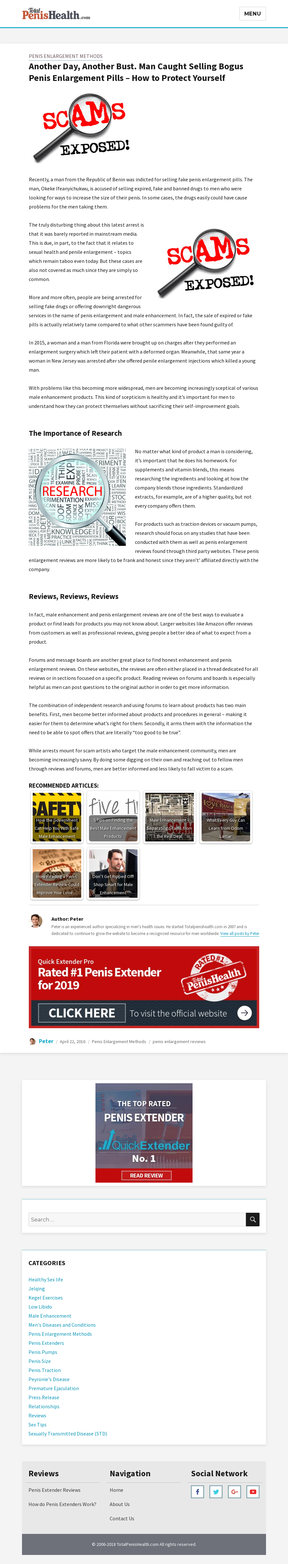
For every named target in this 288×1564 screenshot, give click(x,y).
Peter (46, 1041)
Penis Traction (44, 1370)
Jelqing (36, 1288)
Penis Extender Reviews (54, 1490)
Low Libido (40, 1306)
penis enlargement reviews (179, 1041)
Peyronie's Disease (49, 1379)
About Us (120, 1504)
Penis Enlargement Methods (66, 56)
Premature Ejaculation (53, 1388)
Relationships (44, 1406)
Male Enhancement (50, 1315)
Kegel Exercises (45, 1297)
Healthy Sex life (45, 1279)
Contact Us (122, 1518)
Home (116, 1490)
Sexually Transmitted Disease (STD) (67, 1433)
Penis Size (39, 1361)
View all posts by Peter (239, 933)
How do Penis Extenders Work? (62, 1504)
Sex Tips (37, 1424)
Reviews (37, 1415)
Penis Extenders (46, 1343)
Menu (252, 14)
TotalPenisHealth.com (138, 1544)
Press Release (43, 1397)
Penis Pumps (42, 1352)
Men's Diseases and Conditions (62, 1325)
